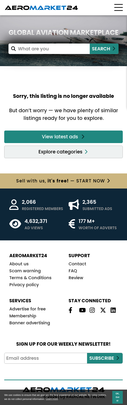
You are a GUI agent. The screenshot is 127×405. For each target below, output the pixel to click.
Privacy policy (24, 285)
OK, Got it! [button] (117, 397)
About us (19, 264)
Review (76, 278)
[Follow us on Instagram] (91, 310)
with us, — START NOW (63, 181)
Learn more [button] (52, 399)
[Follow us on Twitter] (101, 310)
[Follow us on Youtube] (80, 310)
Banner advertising (29, 323)
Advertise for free (27, 309)
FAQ (73, 271)
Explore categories (63, 152)
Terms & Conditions (30, 278)
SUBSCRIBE (104, 358)
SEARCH (103, 49)
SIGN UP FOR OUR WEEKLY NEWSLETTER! (63, 344)
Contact (77, 264)
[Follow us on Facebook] (70, 310)
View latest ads (63, 136)
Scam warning (25, 271)
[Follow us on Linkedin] (112, 310)
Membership (22, 316)
